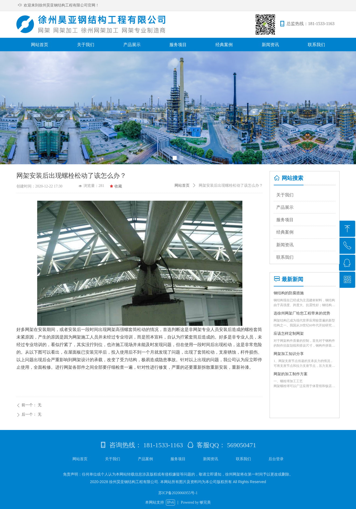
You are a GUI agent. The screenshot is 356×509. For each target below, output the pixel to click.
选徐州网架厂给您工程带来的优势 (302, 313)
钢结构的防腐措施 (289, 293)
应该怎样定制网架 (289, 334)
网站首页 (182, 185)
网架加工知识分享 (289, 354)
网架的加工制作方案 (291, 374)
